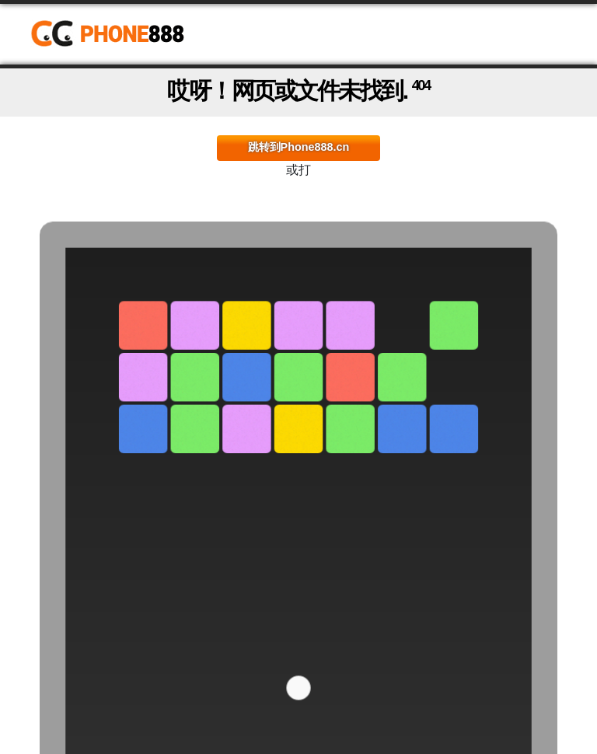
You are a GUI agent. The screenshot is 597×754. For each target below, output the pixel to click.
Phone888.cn (118, 34)
